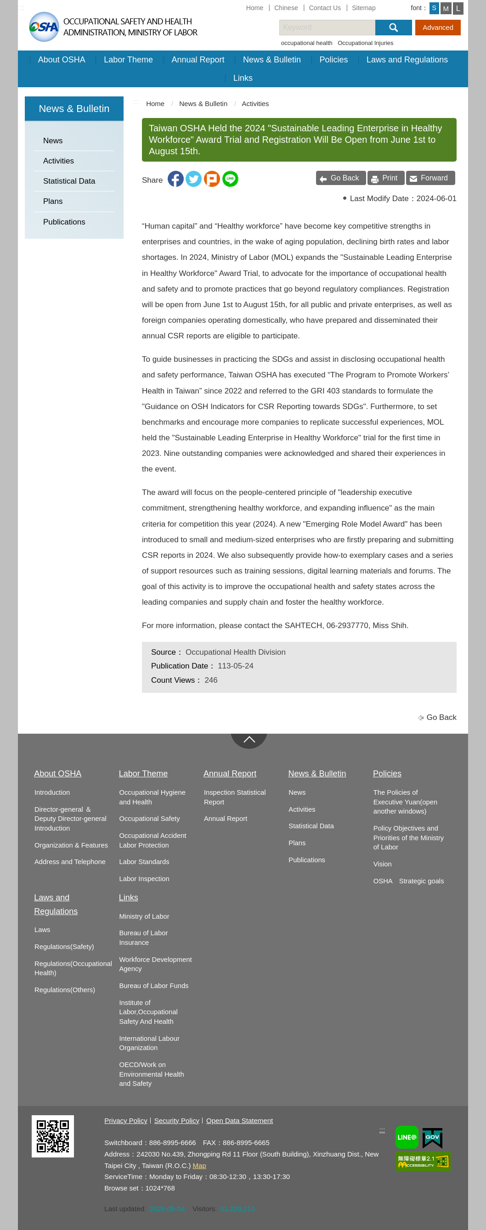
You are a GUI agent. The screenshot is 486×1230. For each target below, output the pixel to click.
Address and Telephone (70, 861)
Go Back (345, 178)
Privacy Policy (125, 1120)
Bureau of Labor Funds (153, 985)
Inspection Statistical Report (235, 797)
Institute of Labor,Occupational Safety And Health (148, 1012)
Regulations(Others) (64, 990)
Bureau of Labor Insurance (143, 937)
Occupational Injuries (365, 42)
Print (389, 178)
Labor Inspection (144, 878)
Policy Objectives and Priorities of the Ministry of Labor (408, 838)
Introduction (52, 792)
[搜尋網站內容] (335, 27)
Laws (42, 929)
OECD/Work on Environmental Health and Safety (151, 1074)
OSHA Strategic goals (408, 881)
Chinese (286, 7)
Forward (434, 178)
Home (255, 7)
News (53, 140)
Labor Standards (144, 861)
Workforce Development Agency (155, 964)
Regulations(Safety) (64, 946)
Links (243, 78)
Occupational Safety (149, 818)
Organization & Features (71, 845)
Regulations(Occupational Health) (73, 968)
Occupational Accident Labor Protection (152, 840)
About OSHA (61, 59)
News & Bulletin (272, 59)
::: (21, 7)
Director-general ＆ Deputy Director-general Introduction (70, 819)
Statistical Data (69, 181)
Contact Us (325, 7)
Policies (334, 59)
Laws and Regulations (407, 59)
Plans (53, 201)
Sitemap (364, 7)
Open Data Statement (239, 1120)
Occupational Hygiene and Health (152, 797)
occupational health (307, 42)
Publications (64, 222)
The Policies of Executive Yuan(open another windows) (405, 802)
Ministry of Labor (144, 916)
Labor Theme (128, 59)
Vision (382, 864)
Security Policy (176, 1120)
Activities (58, 161)
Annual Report (198, 59)
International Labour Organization (149, 1043)
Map (199, 1165)
